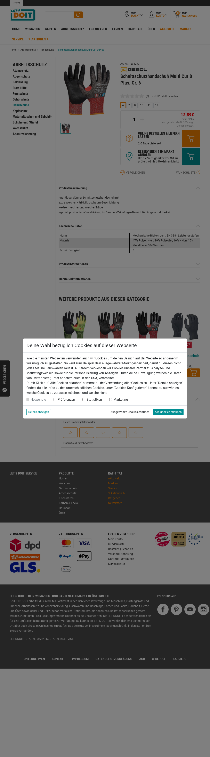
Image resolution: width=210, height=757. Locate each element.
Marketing (120, 399)
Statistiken (94, 399)
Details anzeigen (38, 412)
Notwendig (38, 399)
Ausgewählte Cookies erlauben (130, 412)
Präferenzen (66, 399)
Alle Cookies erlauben (168, 412)
